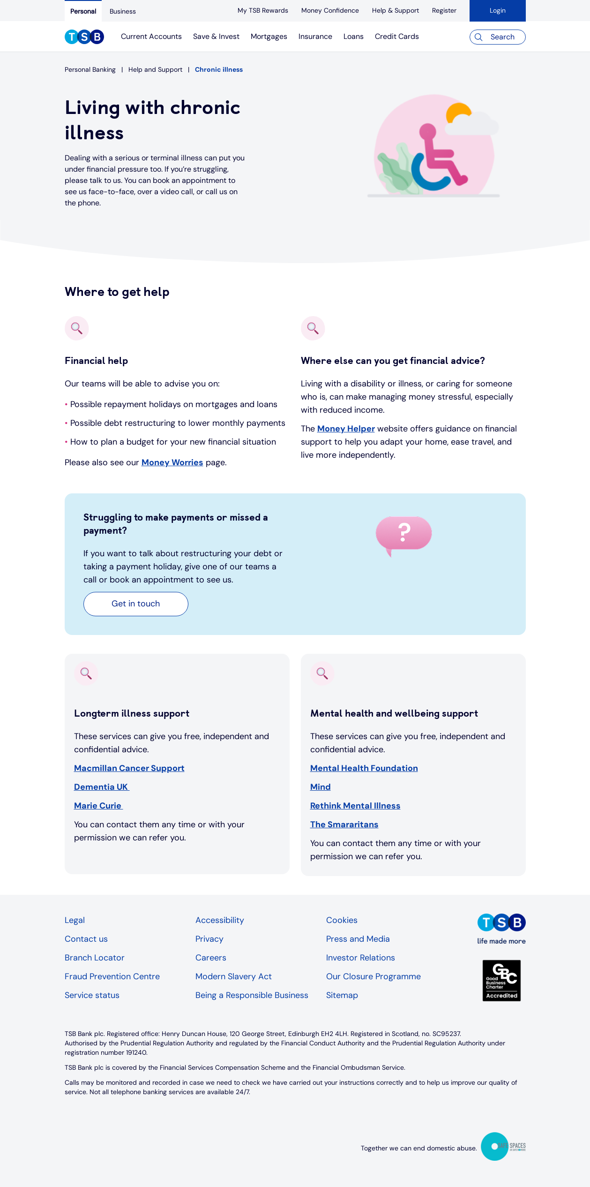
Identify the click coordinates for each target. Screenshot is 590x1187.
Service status (92, 995)
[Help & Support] (395, 10)
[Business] (123, 11)
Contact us (86, 939)
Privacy (209, 939)
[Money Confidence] (330, 10)
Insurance (315, 36)
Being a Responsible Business (251, 995)
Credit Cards (397, 36)
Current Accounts (151, 36)
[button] (135, 604)
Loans (354, 36)
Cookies (342, 920)
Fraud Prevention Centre (112, 976)
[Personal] (83, 11)
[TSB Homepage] (84, 38)
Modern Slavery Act (233, 976)
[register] (444, 10)
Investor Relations (360, 957)
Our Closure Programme (373, 976)
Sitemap (342, 995)
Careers (210, 957)
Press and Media (358, 939)
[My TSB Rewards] (263, 10)
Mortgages (269, 36)
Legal (75, 920)
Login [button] (498, 10)
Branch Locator (95, 957)
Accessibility (219, 920)
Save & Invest (216, 36)
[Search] (498, 37)
